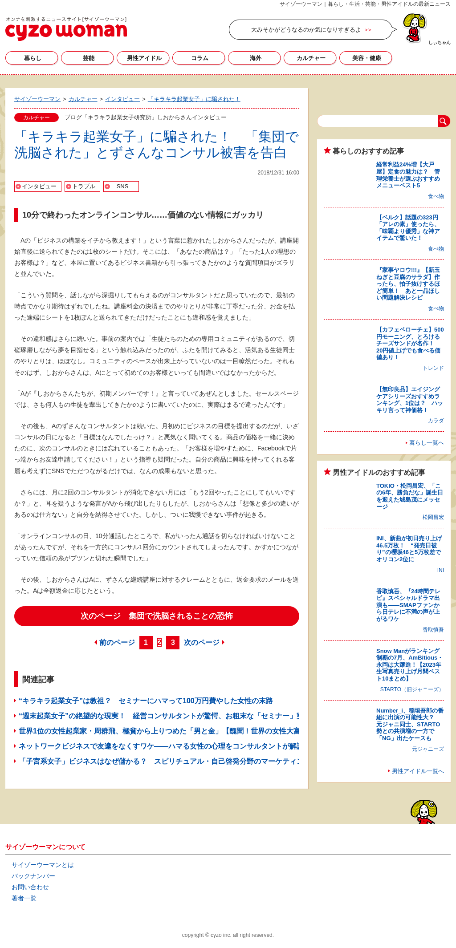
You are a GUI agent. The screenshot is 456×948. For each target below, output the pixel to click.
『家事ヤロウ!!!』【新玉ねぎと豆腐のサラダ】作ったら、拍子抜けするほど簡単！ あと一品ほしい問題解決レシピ (408, 284)
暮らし (32, 58)
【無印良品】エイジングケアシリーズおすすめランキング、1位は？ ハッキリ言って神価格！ (409, 399)
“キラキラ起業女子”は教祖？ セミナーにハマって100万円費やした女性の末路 (146, 701)
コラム (199, 58)
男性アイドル (144, 58)
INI (440, 570)
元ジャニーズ (428, 749)
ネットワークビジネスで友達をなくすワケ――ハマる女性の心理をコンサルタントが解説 (161, 746)
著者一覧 (24, 898)
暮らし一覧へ (426, 442)
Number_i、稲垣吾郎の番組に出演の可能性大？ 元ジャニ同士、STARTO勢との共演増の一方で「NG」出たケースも (410, 724)
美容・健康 (366, 58)
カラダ (436, 420)
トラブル (83, 186)
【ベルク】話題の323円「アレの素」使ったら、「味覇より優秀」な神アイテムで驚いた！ (408, 228)
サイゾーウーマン (66, 29)
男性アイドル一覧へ (418, 771)
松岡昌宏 (433, 517)
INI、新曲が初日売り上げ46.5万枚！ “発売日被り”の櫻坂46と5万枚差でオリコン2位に (409, 549)
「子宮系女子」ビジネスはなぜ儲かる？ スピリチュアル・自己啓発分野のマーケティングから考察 (179, 761)
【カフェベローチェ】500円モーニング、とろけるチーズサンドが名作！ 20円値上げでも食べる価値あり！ (410, 343)
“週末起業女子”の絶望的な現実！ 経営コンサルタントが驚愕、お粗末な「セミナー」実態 (165, 716)
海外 (255, 58)
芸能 (88, 58)
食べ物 (436, 196)
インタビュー (39, 186)
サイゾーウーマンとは (43, 864)
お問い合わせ (30, 887)
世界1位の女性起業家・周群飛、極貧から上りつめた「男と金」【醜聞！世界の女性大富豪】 (167, 731)
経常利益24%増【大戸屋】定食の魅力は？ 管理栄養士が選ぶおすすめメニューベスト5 (408, 175)
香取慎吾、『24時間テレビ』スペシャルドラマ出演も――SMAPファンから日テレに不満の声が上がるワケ (408, 605)
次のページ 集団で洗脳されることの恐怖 (157, 616)
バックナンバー (33, 875)
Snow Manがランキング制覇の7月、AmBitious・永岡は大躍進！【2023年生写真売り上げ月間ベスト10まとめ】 (409, 665)
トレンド (433, 368)
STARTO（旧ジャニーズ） (412, 689)
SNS (123, 186)
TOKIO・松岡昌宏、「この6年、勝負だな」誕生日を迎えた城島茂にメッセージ (409, 496)
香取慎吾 (433, 630)
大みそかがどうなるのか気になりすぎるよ (306, 29)
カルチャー (311, 58)
